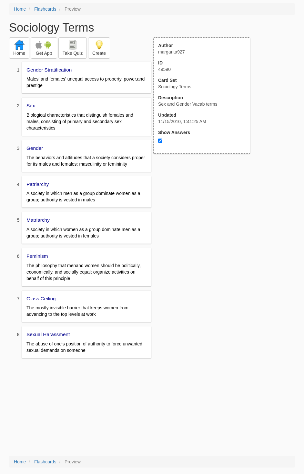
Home (20, 9)
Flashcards (45, 9)
